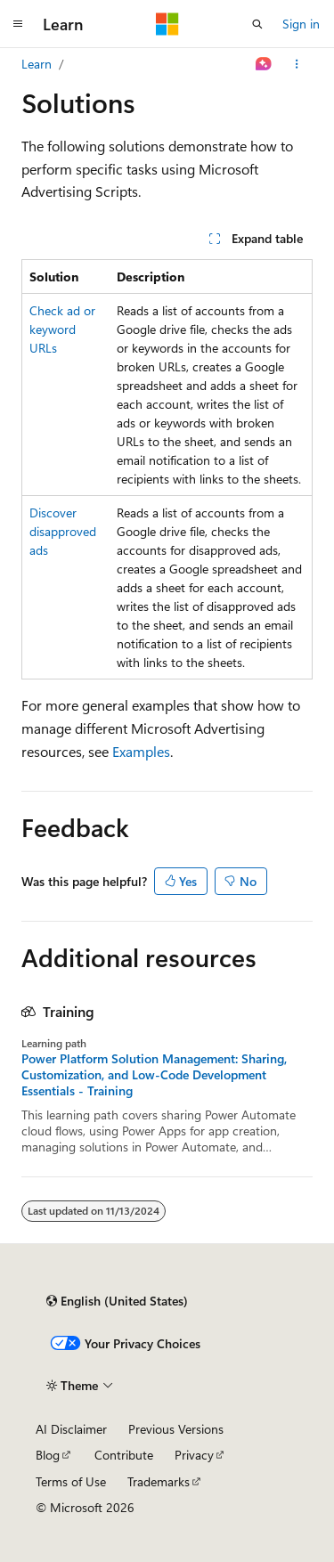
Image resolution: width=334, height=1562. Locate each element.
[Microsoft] (167, 24)
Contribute (123, 1454)
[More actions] (297, 64)
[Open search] (257, 24)
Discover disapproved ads (62, 531)
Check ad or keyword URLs (62, 329)
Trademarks (158, 1481)
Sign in (301, 23)
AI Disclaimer (71, 1428)
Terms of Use (71, 1481)
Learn (36, 63)
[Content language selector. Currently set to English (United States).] (117, 1301)
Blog (48, 1454)
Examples (141, 751)
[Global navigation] (18, 24)
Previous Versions (176, 1428)
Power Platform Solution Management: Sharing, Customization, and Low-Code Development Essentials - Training (154, 1075)
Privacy (194, 1454)
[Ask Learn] (264, 64)
